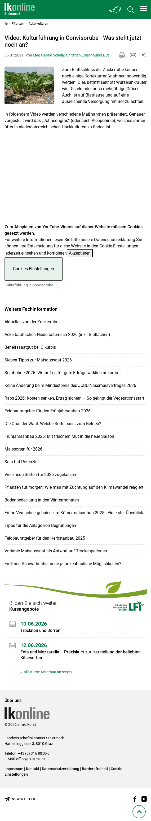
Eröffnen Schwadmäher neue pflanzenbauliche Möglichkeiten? (63, 563)
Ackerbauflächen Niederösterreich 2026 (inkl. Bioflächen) (57, 334)
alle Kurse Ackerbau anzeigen (47, 672)
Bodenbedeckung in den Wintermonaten (42, 500)
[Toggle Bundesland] (115, 9)
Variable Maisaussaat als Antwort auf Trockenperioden (56, 550)
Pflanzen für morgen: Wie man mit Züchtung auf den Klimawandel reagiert (74, 487)
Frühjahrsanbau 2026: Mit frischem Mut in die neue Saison (59, 436)
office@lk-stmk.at (30, 759)
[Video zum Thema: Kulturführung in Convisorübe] (76, 180)
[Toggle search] (130, 9)
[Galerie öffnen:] (29, 85)
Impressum (14, 769)
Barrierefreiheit (95, 769)
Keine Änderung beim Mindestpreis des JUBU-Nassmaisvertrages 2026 (70, 385)
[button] (143, 8)
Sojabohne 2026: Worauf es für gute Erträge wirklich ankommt (63, 372)
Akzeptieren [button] (80, 253)
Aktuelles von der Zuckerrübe (31, 321)
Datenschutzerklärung (114, 239)
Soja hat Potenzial (22, 461)
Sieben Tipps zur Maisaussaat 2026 (38, 360)
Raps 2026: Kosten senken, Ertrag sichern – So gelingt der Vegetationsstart (74, 398)
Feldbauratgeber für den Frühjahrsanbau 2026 (48, 410)
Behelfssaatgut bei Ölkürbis (30, 347)
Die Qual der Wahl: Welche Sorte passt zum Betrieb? (53, 423)
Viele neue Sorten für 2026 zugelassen (40, 474)
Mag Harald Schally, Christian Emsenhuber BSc (71, 55)
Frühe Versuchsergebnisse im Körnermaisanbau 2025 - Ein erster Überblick (74, 512)
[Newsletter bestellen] (20, 799)
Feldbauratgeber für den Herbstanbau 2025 (45, 538)
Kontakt (32, 769)
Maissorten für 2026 (23, 449)
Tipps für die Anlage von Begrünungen (40, 525)
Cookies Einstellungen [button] (33, 268)
